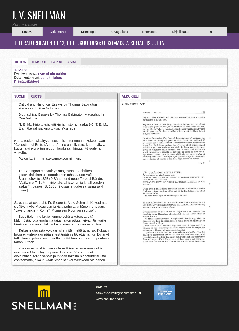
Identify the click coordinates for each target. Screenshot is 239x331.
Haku (211, 32)
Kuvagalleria (119, 32)
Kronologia (88, 32)
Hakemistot (150, 32)
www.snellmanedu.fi (110, 299)
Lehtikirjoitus (51, 77)
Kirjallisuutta (180, 32)
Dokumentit (58, 32)
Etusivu (27, 32)
